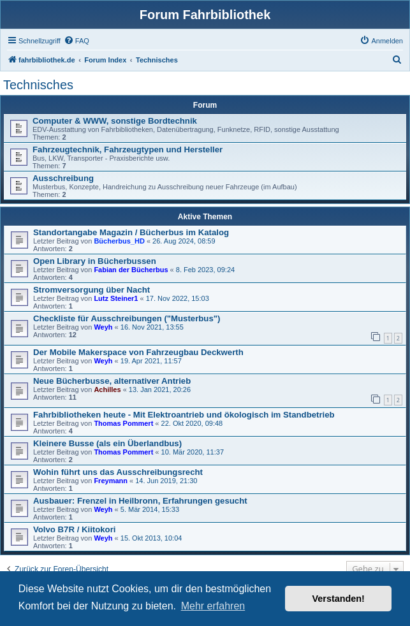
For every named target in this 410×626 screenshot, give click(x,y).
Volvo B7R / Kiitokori (74, 529)
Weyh (103, 327)
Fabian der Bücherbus (131, 269)
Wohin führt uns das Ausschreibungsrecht (118, 472)
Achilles (107, 389)
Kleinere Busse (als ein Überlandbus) (107, 443)
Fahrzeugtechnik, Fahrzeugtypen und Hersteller (128, 149)
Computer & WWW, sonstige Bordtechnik (115, 121)
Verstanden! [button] (338, 598)
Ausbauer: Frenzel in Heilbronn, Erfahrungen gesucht (140, 501)
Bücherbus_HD (119, 241)
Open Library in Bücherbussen (94, 261)
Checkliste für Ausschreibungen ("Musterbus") (126, 318)
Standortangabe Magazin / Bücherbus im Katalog (131, 232)
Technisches (38, 85)
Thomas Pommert (123, 423)
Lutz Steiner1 (116, 298)
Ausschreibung (63, 178)
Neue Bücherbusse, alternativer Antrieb (112, 381)
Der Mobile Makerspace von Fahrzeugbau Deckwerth (138, 352)
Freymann (111, 480)
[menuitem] (76, 40)
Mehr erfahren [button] (213, 606)
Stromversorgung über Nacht (91, 290)
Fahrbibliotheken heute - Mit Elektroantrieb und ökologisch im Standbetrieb (184, 414)
